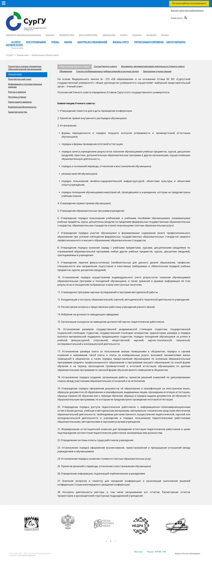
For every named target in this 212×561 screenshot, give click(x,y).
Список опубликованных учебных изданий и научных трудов (107, 71)
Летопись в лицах (17, 97)
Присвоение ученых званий (157, 71)
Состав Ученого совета (105, 66)
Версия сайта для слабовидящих (187, 11)
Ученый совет (23, 55)
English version (176, 18)
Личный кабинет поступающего (189, 3)
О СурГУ (10, 55)
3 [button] (115, 541)
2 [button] (110, 541)
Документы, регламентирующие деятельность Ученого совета (153, 66)
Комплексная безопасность (22, 107)
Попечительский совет (20, 79)
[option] (38, 525)
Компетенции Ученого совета (45, 55)
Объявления (65, 71)
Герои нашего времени (20, 102)
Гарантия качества (17, 112)
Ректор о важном (17, 92)
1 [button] (106, 541)
